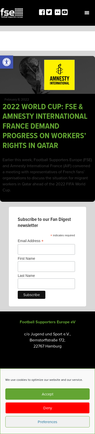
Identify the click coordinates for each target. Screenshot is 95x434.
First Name (26, 258)
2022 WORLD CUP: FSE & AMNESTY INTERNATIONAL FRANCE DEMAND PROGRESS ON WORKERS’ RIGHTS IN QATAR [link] (45, 126)
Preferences (47, 422)
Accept (47, 394)
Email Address (31, 241)
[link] (6, 62)
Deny (47, 408)
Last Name (26, 276)
